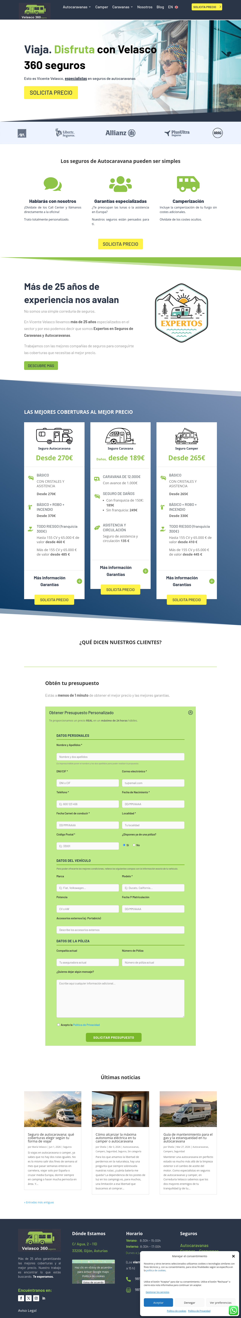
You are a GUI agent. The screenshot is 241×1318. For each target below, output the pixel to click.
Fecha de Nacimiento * (136, 792)
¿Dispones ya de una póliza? (139, 834)
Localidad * (129, 813)
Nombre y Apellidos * (69, 745)
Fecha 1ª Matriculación (135, 897)
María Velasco (39, 1146)
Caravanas (120, 7)
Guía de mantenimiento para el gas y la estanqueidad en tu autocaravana (188, 1137)
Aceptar (158, 1302)
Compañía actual (66, 950)
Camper (101, 7)
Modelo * (127, 876)
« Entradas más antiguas (39, 1202)
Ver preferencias (221, 1302)
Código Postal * (65, 834)
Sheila (103, 1146)
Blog (160, 7)
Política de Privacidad (199, 1311)
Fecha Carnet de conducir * (73, 813)
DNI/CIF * (62, 771)
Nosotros (145, 7)
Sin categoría (134, 1151)
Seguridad (111, 1151)
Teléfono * (62, 792)
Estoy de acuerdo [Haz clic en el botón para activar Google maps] (93, 1282)
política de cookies (156, 1270)
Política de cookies (176, 1311)
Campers (100, 1151)
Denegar (189, 1302)
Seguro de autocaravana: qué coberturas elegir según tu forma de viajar (51, 1137)
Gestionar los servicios (157, 1292)
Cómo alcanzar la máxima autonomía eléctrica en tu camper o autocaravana (116, 1137)
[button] (233, 1256)
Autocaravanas (75, 7)
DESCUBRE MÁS (41, 365)
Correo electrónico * (134, 771)
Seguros (67, 1146)
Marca (60, 876)
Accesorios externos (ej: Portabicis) (78, 918)
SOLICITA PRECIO (204, 7)
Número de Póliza (132, 950)
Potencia (61, 897)
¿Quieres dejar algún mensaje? (75, 971)
